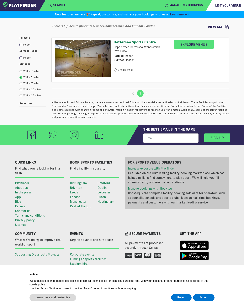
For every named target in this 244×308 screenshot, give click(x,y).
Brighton (76, 188)
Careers (20, 206)
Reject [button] (181, 297)
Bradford (104, 183)
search (57, 5)
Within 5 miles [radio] (29, 77)
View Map (218, 26)
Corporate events (82, 254)
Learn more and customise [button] (53, 297)
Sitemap (21, 225)
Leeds (74, 192)
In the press (23, 192)
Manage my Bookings (184, 5)
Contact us (22, 211)
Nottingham (106, 201)
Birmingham (78, 183)
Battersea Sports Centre (135, 42)
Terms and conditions (30, 215)
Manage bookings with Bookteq (150, 188)
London (75, 197)
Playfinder (22, 183)
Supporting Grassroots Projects (37, 254)
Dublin (102, 188)
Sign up (217, 137)
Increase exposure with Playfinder (151, 168)
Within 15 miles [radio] (30, 95)
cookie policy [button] (37, 284)
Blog (18, 201)
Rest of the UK (80, 206)
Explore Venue (193, 44)
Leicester (104, 192)
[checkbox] (32, 44)
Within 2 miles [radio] (29, 71)
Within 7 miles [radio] (29, 83)
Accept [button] (203, 297)
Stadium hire (79, 264)
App (18, 197)
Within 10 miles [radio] (30, 89)
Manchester (78, 201)
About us (21, 188)
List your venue (228, 5)
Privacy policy (25, 220)
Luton (102, 197)
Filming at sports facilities (88, 259)
